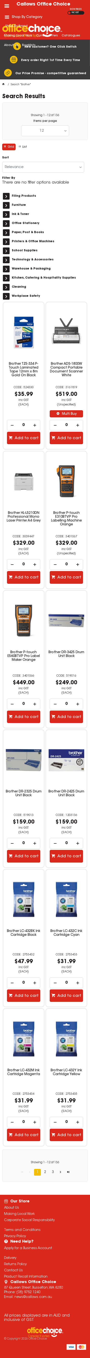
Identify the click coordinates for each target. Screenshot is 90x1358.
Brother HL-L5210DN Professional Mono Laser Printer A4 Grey (24, 516)
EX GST (69, 12)
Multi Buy (69, 414)
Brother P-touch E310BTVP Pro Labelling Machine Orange (66, 518)
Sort (5, 157)
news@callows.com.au (33, 1297)
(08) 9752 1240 (28, 1292)
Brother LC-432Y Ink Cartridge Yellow (66, 1072)
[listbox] (45, 130)
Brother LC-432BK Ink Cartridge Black (23, 933)
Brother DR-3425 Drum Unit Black (66, 654)
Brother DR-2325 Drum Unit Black (24, 793)
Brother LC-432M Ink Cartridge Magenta (23, 1072)
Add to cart (26, 438)
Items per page (45, 121)
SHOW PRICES (76, 9)
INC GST (75, 13)
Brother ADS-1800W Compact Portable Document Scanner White (66, 369)
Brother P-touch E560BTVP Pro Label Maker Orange (23, 656)
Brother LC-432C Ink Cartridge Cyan (66, 933)
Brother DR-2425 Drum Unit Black (66, 793)
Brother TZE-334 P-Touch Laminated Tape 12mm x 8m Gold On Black (23, 369)
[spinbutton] (23, 425)
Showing (45, 115)
